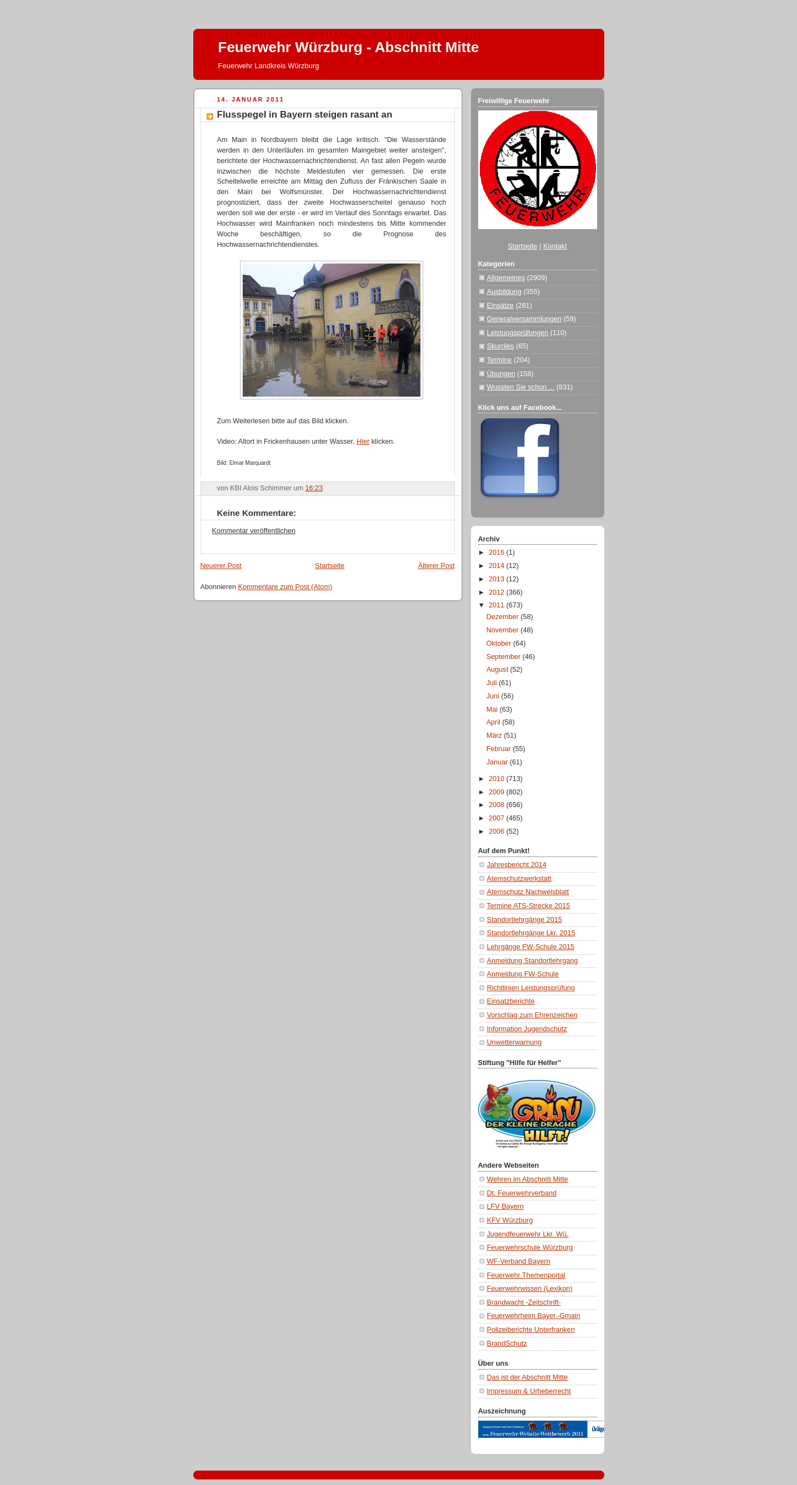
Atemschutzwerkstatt (519, 879)
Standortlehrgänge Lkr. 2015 (531, 933)
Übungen (501, 374)
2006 (498, 831)
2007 (498, 818)
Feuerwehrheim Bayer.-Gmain (533, 1316)
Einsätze (500, 306)
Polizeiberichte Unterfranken (531, 1330)
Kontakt (555, 246)
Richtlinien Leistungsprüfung (531, 988)
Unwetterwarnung (514, 1042)
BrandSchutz (507, 1343)
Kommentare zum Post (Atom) (285, 587)
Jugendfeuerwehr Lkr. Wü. (528, 1234)
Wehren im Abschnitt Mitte (527, 1179)
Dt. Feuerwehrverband (522, 1193)
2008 (498, 805)
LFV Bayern (505, 1206)
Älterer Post (436, 566)
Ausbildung (504, 292)
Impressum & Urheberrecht (529, 1391)
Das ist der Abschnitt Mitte (527, 1377)
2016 (498, 552)
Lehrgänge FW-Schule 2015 (531, 947)
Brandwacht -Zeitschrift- (524, 1302)
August (498, 669)
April (495, 722)
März (495, 735)
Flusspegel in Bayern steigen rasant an (305, 114)
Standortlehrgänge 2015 (524, 920)
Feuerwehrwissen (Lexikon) (530, 1289)
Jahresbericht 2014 (517, 865)
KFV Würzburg (510, 1220)
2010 (498, 779)
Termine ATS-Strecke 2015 (528, 906)
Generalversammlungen (524, 319)
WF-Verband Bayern (518, 1261)
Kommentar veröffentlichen (253, 531)
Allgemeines (506, 278)
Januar (498, 762)
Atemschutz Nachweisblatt (528, 892)
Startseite (329, 566)
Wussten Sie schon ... (521, 387)
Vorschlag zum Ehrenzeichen (532, 1015)
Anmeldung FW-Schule (523, 974)
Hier (363, 441)
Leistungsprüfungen (518, 333)
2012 (498, 592)
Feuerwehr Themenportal (526, 1275)
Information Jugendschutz (527, 1029)
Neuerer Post (221, 566)
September (505, 657)
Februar (500, 749)
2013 (498, 579)
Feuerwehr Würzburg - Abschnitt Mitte (348, 47)
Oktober (500, 643)
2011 (498, 605)
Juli (493, 683)
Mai (493, 709)
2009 (498, 792)
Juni (494, 696)
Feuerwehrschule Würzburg (530, 1247)
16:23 (314, 488)
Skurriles (500, 346)
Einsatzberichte (511, 1001)
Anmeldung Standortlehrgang (532, 961)
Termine (499, 360)
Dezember (504, 617)
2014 (498, 566)
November (504, 630)
